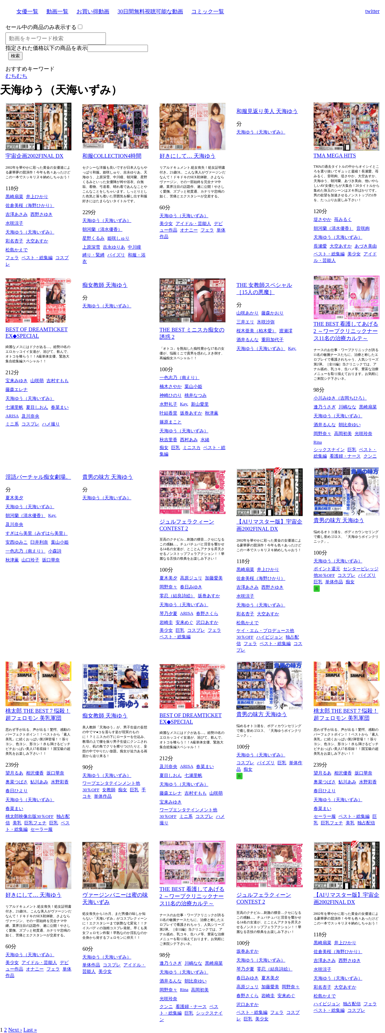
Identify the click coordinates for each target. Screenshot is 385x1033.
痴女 (164, 447)
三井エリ (245, 321)
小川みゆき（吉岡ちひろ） (340, 398)
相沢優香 (35, 773)
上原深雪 (91, 247)
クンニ (370, 456)
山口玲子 (30, 559)
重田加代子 (272, 339)
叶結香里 (168, 413)
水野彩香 (60, 781)
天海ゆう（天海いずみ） (29, 232)
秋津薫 (211, 413)
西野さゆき (41, 214)
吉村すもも (57, 380)
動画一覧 (57, 11)
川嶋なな (347, 406)
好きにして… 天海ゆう (188, 156)
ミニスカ (192, 447)
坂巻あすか (191, 413)
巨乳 (175, 447)
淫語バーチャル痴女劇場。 (38, 477)
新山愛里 (200, 404)
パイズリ (116, 254)
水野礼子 (168, 404)
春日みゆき (191, 586)
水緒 (205, 439)
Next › (15, 1030)
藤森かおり (272, 313)
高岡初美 (343, 433)
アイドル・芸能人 (193, 223)
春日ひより (16, 790)
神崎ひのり (171, 395)
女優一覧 (27, 11)
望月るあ (14, 773)
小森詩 (54, 551)
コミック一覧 (207, 11)
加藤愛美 (214, 578)
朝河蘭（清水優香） (102, 229)
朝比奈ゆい (350, 424)
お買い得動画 (93, 11)
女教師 (108, 789)
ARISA (12, 415)
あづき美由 (366, 246)
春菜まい (60, 407)
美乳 (17, 822)
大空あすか (37, 240)
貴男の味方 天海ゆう (107, 477)
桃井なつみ (195, 395)
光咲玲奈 (363, 433)
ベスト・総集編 (37, 257)
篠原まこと (171, 421)
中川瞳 (134, 247)
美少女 (166, 223)
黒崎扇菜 (14, 196)
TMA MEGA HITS (335, 155)
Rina (318, 442)
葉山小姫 (193, 386)
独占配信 (366, 822)
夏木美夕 (14, 497)
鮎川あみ (39, 781)
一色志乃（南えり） (180, 377)
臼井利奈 (39, 542)
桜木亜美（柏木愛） (256, 330)
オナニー (189, 230)
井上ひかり (37, 196)
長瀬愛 (320, 246)
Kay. (184, 403)
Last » (30, 1030)
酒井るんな (247, 339)
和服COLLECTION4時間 (111, 156)
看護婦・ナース (345, 456)
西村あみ (189, 439)
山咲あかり (247, 313)
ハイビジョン (269, 637)
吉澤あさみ (16, 214)
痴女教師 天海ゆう (104, 285)
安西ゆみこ (16, 542)
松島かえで (16, 249)
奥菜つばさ (16, 781)
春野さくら (207, 613)
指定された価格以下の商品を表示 (46, 48)
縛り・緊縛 (93, 254)
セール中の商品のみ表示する (41, 27)
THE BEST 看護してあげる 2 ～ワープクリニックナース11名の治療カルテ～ (346, 331)
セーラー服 (41, 829)
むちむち (16, 76)
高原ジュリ (191, 578)
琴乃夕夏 (168, 613)
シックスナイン (329, 449)
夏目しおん (37, 407)
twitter (372, 11)
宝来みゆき (16, 380)
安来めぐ (184, 622)
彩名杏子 (14, 240)
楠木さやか (171, 386)
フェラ (12, 257)
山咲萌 (37, 380)
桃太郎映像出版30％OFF (29, 816)
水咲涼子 (14, 223)
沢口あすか (207, 622)
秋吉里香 (168, 439)
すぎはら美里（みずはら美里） (36, 533)
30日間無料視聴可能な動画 (150, 11)
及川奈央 (30, 416)
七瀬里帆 (14, 407)
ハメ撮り (51, 424)
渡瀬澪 (285, 330)
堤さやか (322, 219)
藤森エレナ (16, 389)
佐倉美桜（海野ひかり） (29, 205)
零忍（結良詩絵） (177, 595)
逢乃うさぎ (325, 406)
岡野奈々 (322, 433)
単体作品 (334, 581)
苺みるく (343, 219)
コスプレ (30, 424)
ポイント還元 (327, 568)
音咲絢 (363, 228)
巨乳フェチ (35, 822)
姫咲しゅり (118, 238)
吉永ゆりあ (114, 247)
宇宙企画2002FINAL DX (34, 156)
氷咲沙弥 (266, 321)
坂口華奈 (51, 559)
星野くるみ (93, 238)
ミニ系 (12, 424)
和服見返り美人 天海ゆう (267, 111)
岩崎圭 (166, 622)
